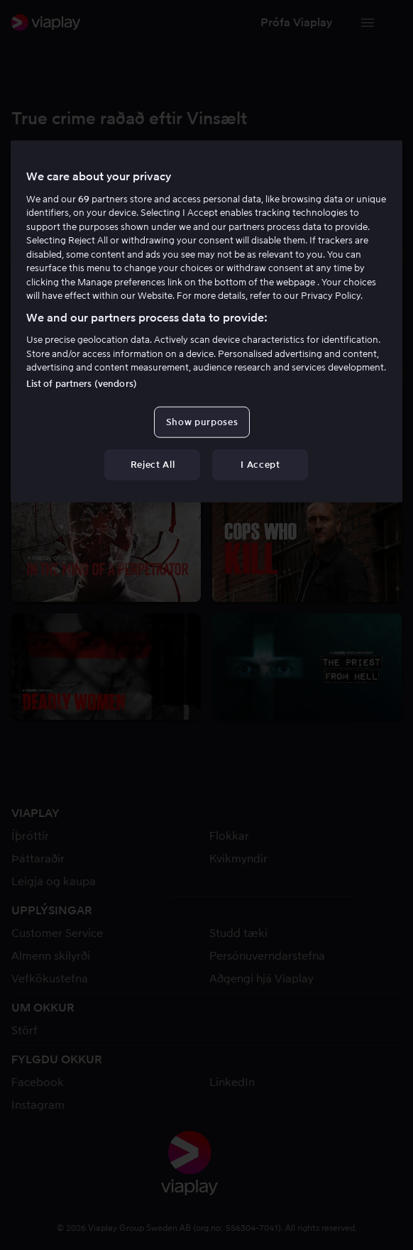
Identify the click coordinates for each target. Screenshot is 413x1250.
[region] (207, 322)
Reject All (153, 464)
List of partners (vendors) (81, 383)
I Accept (260, 464)
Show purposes (202, 421)
